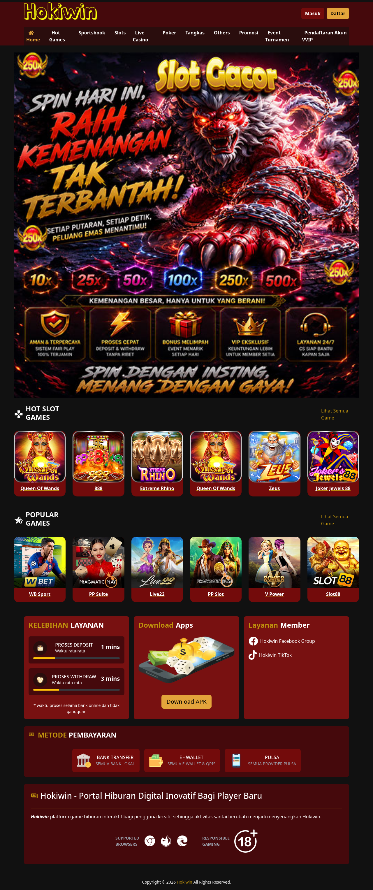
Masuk (313, 13)
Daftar (337, 13)
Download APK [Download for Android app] (186, 701)
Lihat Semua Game (334, 414)
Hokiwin (184, 882)
